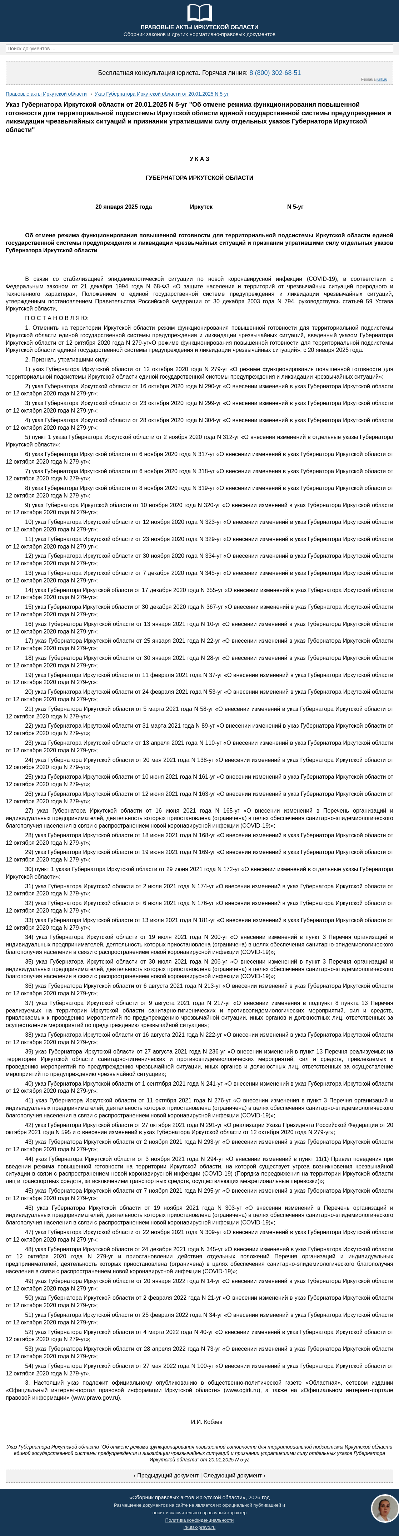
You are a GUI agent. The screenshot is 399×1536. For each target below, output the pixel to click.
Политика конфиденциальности (199, 1520)
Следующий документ (232, 1475)
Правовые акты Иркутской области (46, 94)
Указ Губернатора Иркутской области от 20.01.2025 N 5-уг (162, 94)
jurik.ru (381, 79)
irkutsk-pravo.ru (200, 1527)
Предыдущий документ (168, 1475)
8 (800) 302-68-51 (275, 72)
